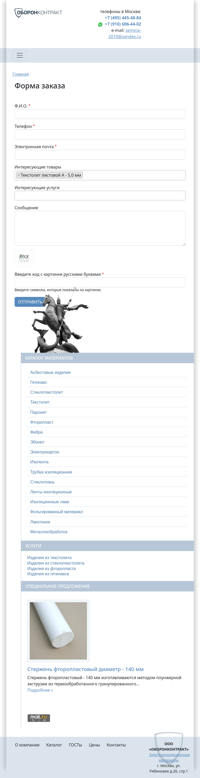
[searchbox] (85, 175)
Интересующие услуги (37, 187)
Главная (20, 74)
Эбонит (37, 442)
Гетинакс (38, 382)
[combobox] (100, 175)
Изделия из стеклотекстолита (55, 563)
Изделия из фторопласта (51, 568)
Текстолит (39, 402)
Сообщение (26, 208)
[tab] (107, 372)
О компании (27, 745)
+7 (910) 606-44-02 (123, 24)
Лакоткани (40, 522)
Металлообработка (48, 532)
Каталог (54, 745)
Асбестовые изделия (50, 372)
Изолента (39, 462)
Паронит (38, 412)
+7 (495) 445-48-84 (123, 18)
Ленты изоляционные (51, 492)
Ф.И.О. (21, 106)
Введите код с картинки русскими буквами (58, 274)
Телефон (23, 126)
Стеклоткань (42, 482)
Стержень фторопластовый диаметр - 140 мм (85, 669)
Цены (94, 745)
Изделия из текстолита (49, 557)
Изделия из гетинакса (48, 574)
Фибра (36, 432)
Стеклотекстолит (46, 392)
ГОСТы (75, 745)
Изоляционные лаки (49, 502)
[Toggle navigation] (19, 55)
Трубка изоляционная (51, 472)
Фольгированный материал (56, 512)
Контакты (116, 745)
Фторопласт (41, 422)
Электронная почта (34, 146)
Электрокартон (44, 452)
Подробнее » (40, 690)
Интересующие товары (38, 167)
